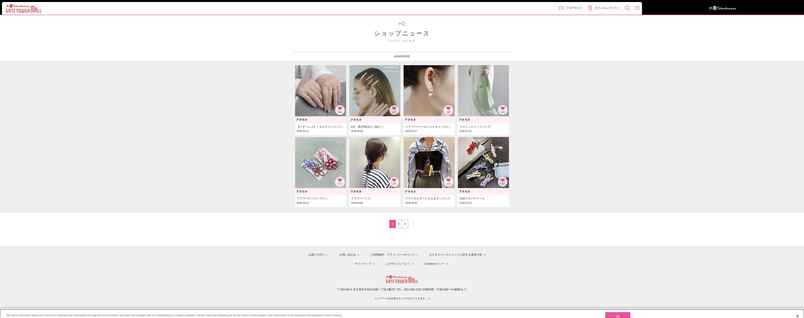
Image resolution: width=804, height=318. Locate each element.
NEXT (411, 223)
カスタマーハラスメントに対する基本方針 (455, 254)
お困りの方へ (317, 254)
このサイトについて (398, 263)
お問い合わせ (347, 254)
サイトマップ (363, 263)
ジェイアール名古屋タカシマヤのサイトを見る (402, 298)
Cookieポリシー (435, 263)
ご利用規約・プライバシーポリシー (392, 254)
